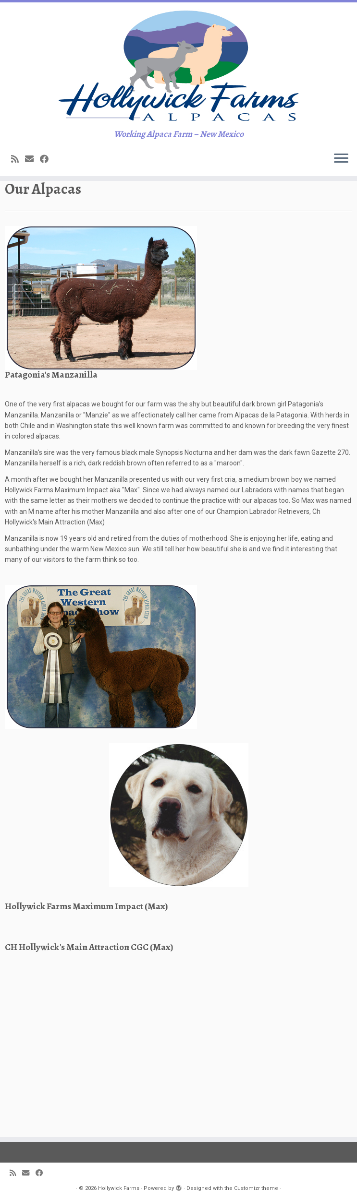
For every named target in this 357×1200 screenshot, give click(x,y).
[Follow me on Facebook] (47, 242)
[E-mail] (32, 242)
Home (14, 281)
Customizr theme (256, 1188)
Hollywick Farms (118, 1188)
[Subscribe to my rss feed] (18, 242)
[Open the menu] (341, 242)
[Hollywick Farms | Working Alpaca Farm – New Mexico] (178, 107)
